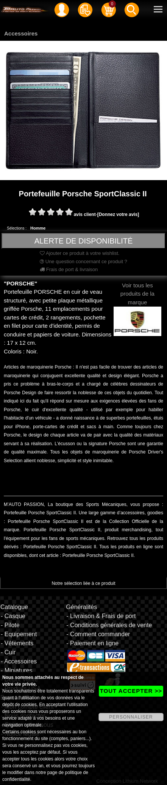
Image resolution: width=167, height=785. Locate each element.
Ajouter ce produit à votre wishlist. (79, 253)
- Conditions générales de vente (109, 625)
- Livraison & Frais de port (101, 616)
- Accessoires (19, 661)
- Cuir (8, 652)
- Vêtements (17, 643)
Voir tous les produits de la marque (137, 303)
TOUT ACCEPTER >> (131, 691)
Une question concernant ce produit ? (83, 261)
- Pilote (10, 625)
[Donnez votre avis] (118, 214)
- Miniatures (17, 670)
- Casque (13, 616)
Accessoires (20, 33)
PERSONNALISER (131, 717)
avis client (85, 214)
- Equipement (19, 634)
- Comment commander (98, 634)
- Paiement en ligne (92, 643)
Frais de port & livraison (69, 269)
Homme (37, 228)
